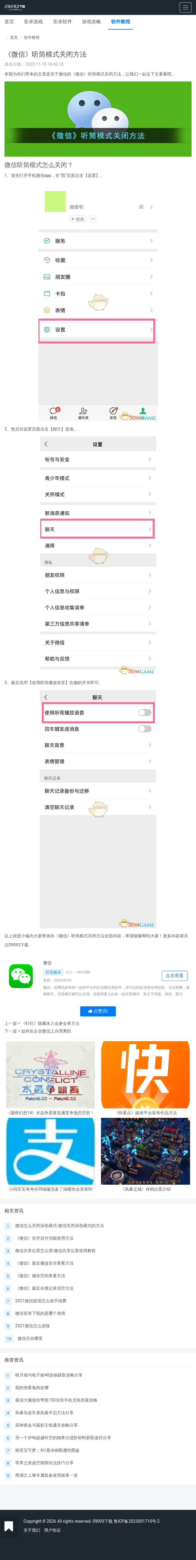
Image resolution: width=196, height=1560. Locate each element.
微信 (47, 962)
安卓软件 (62, 21)
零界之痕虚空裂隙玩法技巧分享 (44, 1462)
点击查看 (174, 975)
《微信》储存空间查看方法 (40, 1275)
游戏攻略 (91, 21)
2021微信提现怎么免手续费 (40, 1300)
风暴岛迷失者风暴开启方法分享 (44, 1412)
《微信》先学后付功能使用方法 (44, 1238)
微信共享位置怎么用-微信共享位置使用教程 (55, 1250)
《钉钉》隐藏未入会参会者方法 (50, 1023)
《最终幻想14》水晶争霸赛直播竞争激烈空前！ (51, 1113)
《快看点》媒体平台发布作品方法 (145, 1113)
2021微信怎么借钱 (32, 1325)
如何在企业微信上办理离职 (46, 1031)
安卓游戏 (33, 21)
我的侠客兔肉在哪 (32, 1387)
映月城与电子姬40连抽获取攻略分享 (49, 1375)
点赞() (98, 1011)
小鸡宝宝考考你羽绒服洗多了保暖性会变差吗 (50, 1189)
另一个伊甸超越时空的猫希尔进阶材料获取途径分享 (63, 1437)
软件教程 (120, 21)
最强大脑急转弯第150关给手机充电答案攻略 (56, 1400)
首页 (9, 21)
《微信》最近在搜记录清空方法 (44, 1288)
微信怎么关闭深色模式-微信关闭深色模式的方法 (59, 1225)
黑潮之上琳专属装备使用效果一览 (46, 1475)
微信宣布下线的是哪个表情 (40, 1313)
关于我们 (32, 1530)
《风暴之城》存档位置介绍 (146, 1189)
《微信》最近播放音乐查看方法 (44, 1263)
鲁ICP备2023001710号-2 (137, 1521)
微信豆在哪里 (30, 1338)
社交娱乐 (53, 972)
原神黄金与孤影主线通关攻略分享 (46, 1425)
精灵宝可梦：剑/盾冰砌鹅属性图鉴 (47, 1450)
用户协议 (52, 1530)
